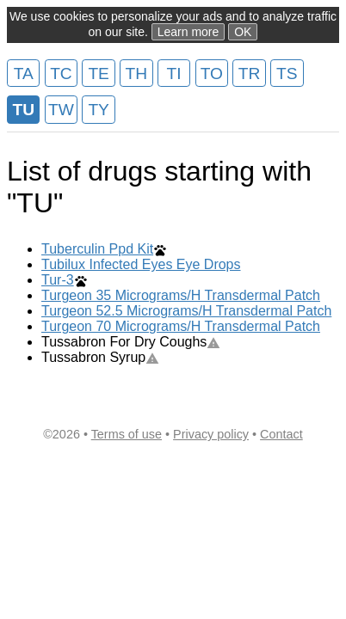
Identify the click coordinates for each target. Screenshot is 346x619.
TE (98, 73)
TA (24, 73)
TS (287, 73)
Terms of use (126, 434)
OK (242, 32)
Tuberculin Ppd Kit (97, 249)
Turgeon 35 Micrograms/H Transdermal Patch (180, 295)
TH (137, 73)
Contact (281, 434)
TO (212, 73)
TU (23, 110)
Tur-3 (57, 280)
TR (249, 73)
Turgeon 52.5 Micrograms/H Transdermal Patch (186, 310)
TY (98, 110)
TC (61, 73)
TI (174, 73)
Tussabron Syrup (100, 357)
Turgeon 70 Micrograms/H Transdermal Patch (180, 326)
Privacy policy (211, 434)
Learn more (188, 32)
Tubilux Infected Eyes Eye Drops (141, 264)
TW (61, 110)
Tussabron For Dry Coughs (130, 341)
